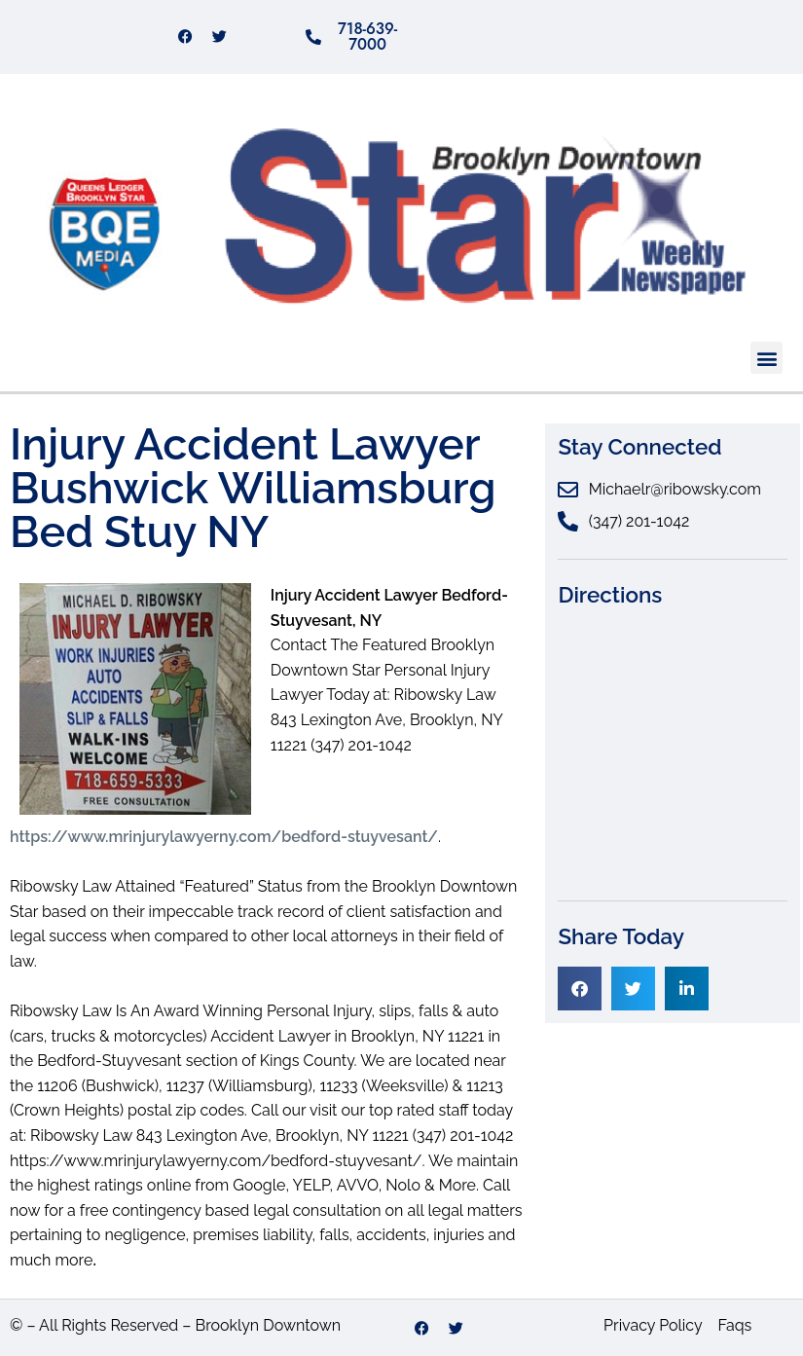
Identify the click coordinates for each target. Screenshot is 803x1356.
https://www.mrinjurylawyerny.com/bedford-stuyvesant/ (224, 836)
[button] (766, 358)
